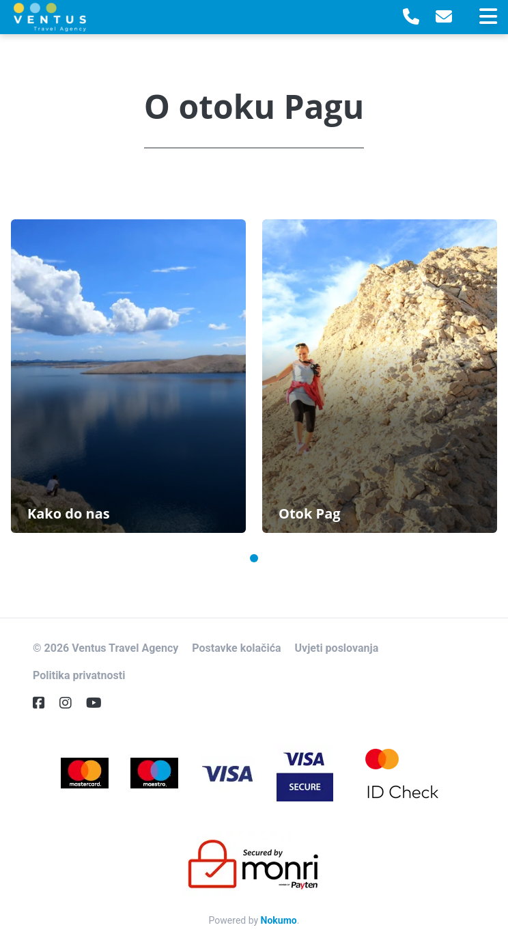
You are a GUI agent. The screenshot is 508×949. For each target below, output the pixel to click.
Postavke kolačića (236, 648)
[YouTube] (99, 703)
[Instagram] (71, 703)
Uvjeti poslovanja (337, 648)
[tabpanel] (128, 376)
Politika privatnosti (79, 675)
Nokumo (279, 920)
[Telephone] (411, 17)
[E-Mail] (444, 17)
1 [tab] (254, 558)
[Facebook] (44, 703)
